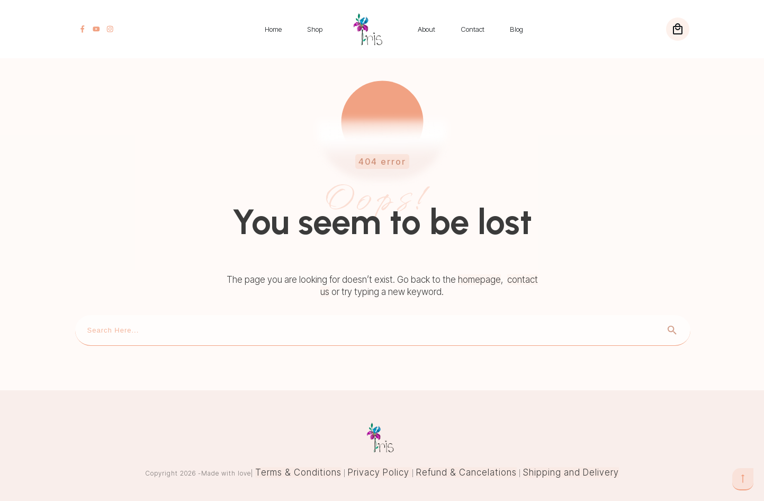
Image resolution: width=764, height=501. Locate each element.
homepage (479, 279)
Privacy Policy (380, 472)
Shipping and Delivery (571, 472)
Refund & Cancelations (466, 472)
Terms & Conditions (298, 472)
